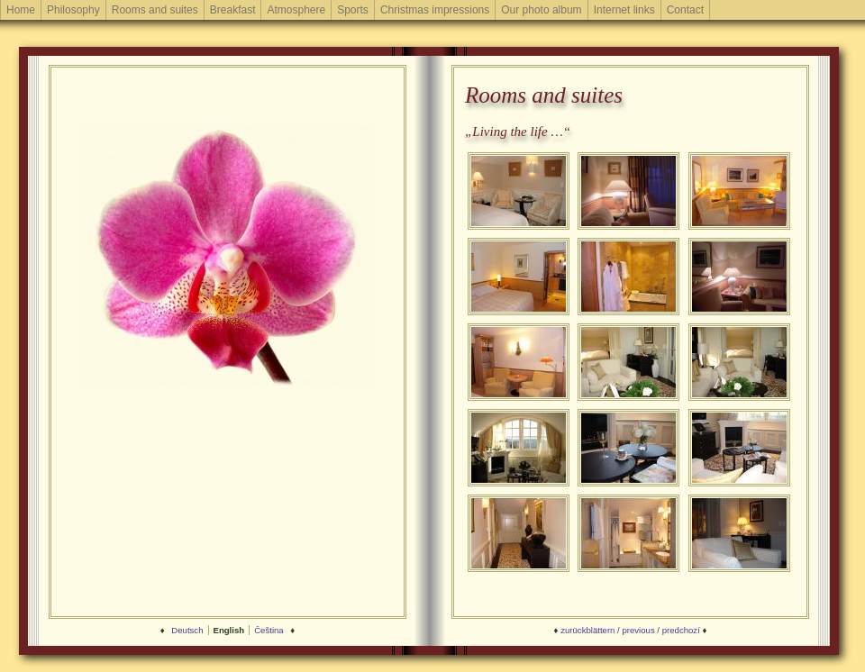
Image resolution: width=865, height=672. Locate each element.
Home (20, 10)
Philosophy (73, 10)
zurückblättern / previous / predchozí (630, 630)
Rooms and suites (155, 10)
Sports (353, 10)
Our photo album (541, 10)
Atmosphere (296, 10)
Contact (685, 10)
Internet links (624, 10)
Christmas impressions (434, 10)
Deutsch (187, 630)
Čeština (269, 630)
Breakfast (233, 10)
